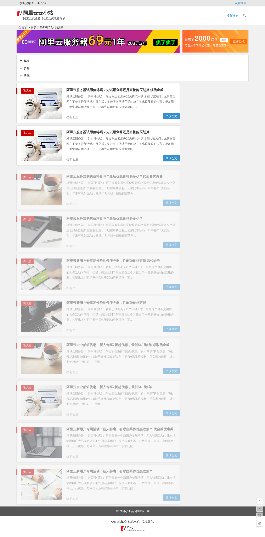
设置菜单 (241, 3)
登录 (42, 3)
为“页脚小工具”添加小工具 (132, 511)
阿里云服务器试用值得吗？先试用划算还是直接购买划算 (107, 132)
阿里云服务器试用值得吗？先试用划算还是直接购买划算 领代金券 (114, 90)
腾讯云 (27, 91)
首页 (23, 27)
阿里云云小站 (44, 13)
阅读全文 (171, 116)
